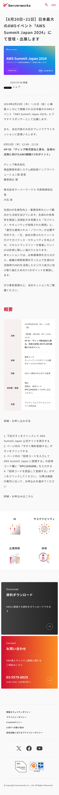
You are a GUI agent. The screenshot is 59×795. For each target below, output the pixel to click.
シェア (16, 87)
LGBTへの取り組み (15, 727)
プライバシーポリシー (16, 717)
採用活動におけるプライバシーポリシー (24, 732)
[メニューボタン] (53, 4)
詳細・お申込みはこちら (18, 496)
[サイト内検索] (46, 5)
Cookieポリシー (14, 722)
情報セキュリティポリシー (18, 712)
